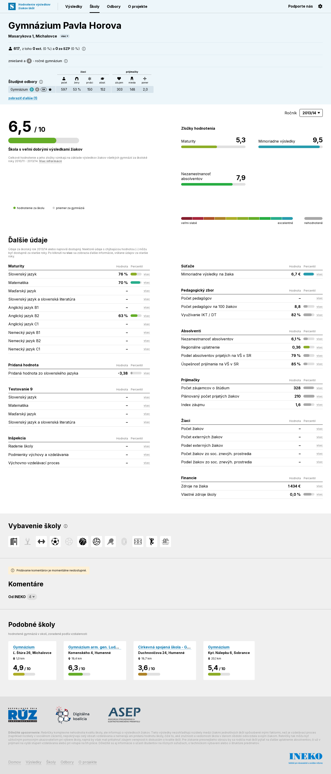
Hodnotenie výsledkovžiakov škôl (34, 6)
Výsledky (73, 6)
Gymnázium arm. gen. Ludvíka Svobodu (104, 647)
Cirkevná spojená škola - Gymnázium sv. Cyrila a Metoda (190, 647)
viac (63, 36)
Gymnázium (19, 89)
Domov (14, 762)
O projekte (137, 6)
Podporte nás (300, 6)
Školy (95, 6)
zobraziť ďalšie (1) (22, 98)
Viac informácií (50, 161)
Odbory (114, 6)
